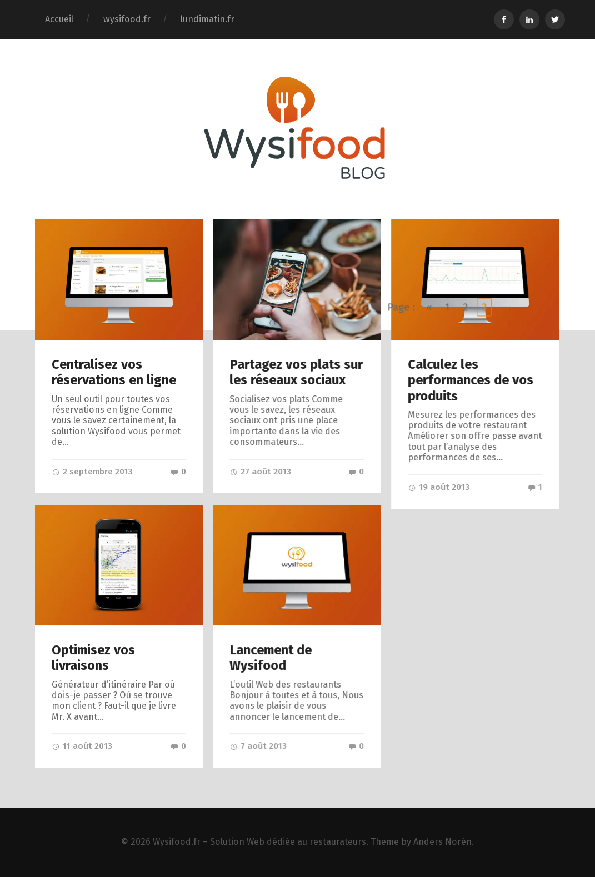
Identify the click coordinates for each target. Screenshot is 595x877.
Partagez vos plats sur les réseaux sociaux (296, 372)
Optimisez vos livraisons (93, 657)
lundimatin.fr (207, 19)
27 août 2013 (260, 472)
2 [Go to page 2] (465, 546)
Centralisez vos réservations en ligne (114, 372)
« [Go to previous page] (429, 546)
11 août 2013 (82, 746)
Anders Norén (442, 841)
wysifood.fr (127, 19)
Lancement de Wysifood (270, 657)
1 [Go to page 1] (448, 546)
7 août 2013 (258, 746)
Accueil (59, 19)
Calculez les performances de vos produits (470, 380)
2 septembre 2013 (92, 472)
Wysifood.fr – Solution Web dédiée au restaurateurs (259, 841)
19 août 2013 (438, 487)
